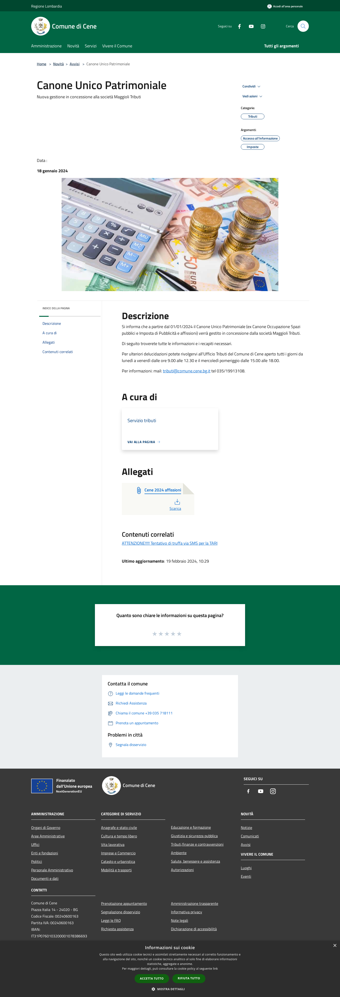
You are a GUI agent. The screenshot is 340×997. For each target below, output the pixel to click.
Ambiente (179, 853)
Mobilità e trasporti (116, 870)
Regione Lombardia (46, 6)
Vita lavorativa (112, 844)
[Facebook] (237, 26)
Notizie (246, 827)
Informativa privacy (186, 912)
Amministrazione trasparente (194, 903)
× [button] (334, 946)
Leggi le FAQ (111, 920)
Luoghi (246, 868)
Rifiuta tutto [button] (189, 978)
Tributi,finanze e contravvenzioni (197, 844)
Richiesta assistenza (117, 929)
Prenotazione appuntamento (124, 903)
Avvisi (75, 64)
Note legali (179, 920)
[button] (170, 989)
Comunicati (250, 836)
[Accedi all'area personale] (285, 6)
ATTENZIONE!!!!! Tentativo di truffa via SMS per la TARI (169, 543)
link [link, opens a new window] (215, 969)
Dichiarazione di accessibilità (194, 929)
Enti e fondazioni (44, 853)
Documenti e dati (45, 878)
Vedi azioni (253, 96)
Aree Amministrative (48, 836)
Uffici (35, 844)
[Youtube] (249, 26)
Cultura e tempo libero (119, 836)
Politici (36, 861)
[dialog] (170, 969)
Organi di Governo (45, 827)
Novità (58, 64)
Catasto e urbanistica (118, 861)
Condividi (252, 86)
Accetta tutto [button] (152, 978)
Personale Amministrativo (52, 870)
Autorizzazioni (182, 870)
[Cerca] (303, 26)
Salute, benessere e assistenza (195, 861)
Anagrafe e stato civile (119, 827)
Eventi (246, 876)
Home (41, 64)
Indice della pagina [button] (56, 308)
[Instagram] (261, 26)
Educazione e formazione (191, 827)
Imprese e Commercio (118, 853)
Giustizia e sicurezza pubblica (194, 836)
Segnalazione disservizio (120, 912)
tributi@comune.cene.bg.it (186, 371)
